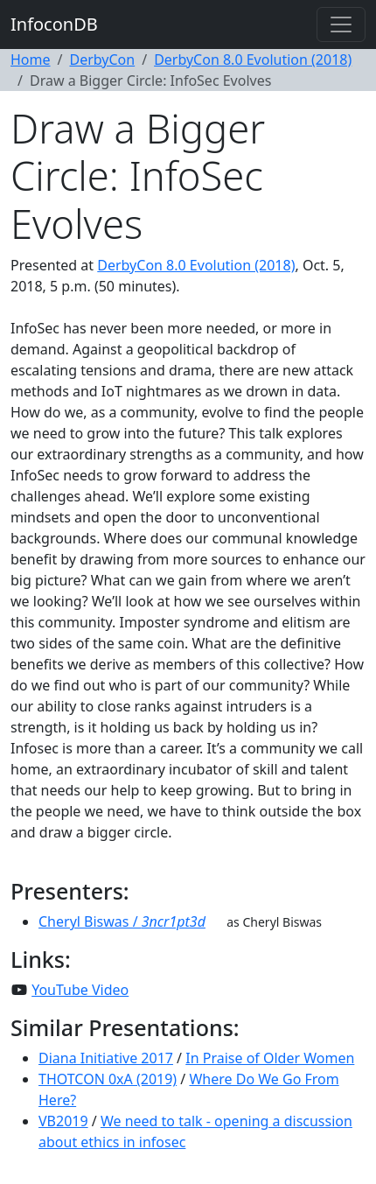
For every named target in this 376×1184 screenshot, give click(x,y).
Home (30, 59)
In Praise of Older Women (269, 1058)
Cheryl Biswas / (121, 921)
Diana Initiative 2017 (105, 1058)
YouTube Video (80, 989)
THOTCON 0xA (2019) (107, 1079)
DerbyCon (102, 59)
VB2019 (63, 1121)
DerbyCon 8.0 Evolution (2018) (253, 59)
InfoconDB (54, 24)
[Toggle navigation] (341, 24)
